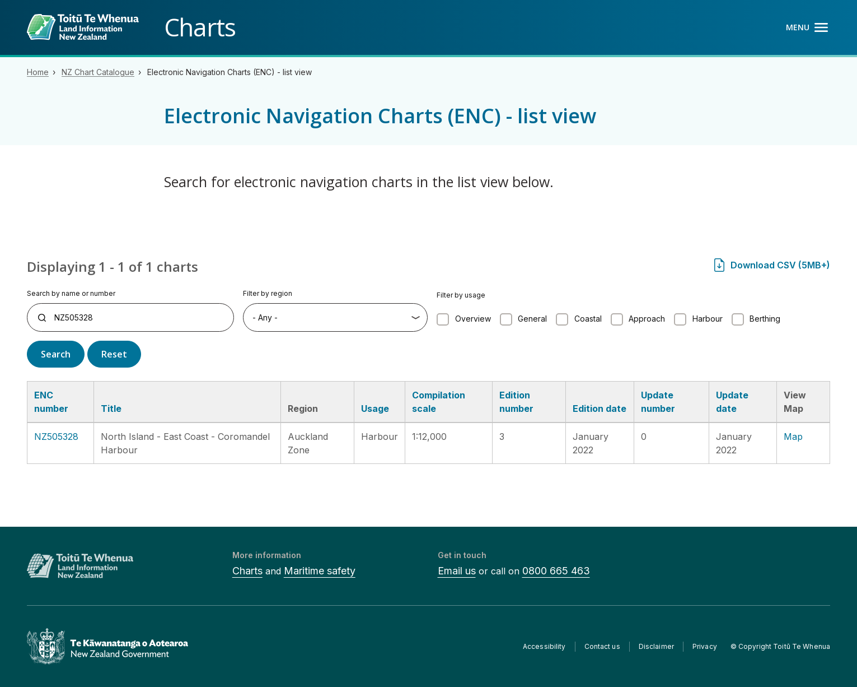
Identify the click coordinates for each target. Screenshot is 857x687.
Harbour (707, 318)
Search (56, 354)
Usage (375, 408)
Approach (647, 318)
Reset (114, 354)
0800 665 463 (556, 571)
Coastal (588, 318)
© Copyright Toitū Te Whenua (780, 646)
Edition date (599, 408)
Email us (457, 571)
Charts (247, 571)
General (532, 318)
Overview (473, 318)
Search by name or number (71, 293)
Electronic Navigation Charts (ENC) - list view (229, 72)
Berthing (765, 318)
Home (38, 72)
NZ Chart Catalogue (98, 72)
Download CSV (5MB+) (780, 265)
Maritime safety (319, 571)
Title (111, 408)
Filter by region (267, 293)
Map (793, 436)
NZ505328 (56, 436)
